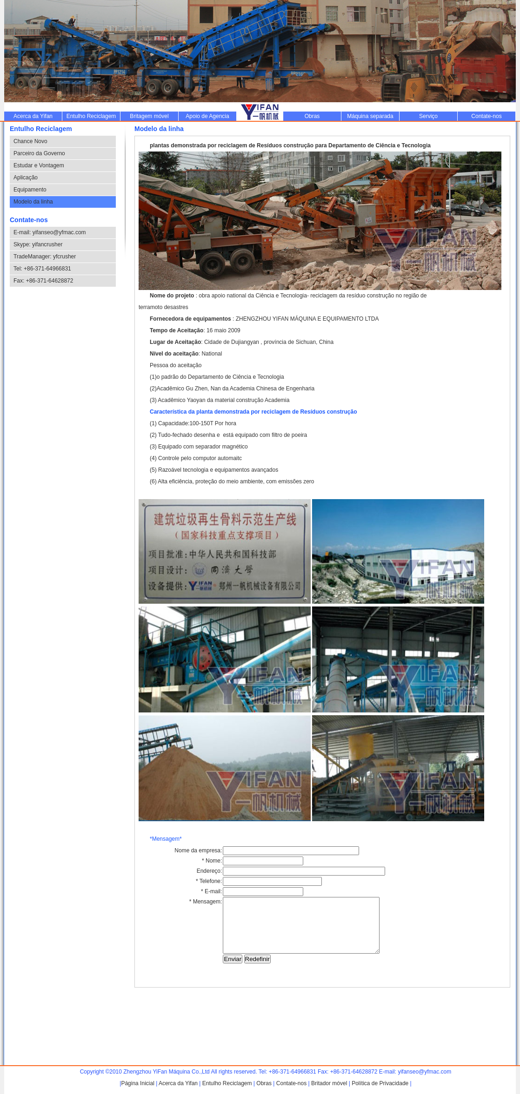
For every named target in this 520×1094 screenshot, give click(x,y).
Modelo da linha (33, 201)
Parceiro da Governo (39, 153)
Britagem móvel (149, 116)
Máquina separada (370, 116)
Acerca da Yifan (33, 116)
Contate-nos (486, 116)
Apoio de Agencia (207, 116)
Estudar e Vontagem (38, 165)
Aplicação (25, 177)
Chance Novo (30, 141)
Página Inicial (137, 1083)
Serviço (428, 116)
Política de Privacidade (380, 1083)
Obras (312, 116)
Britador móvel (329, 1083)
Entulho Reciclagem (91, 116)
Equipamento (30, 189)
